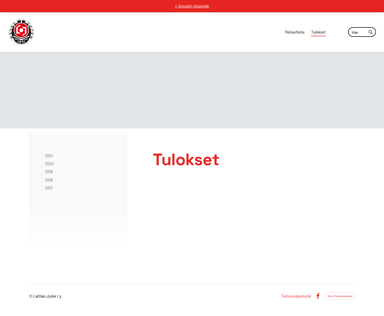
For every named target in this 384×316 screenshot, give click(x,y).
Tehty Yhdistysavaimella (340, 296)
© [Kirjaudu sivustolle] (31, 295)
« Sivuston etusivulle (192, 6)
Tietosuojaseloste (296, 296)
